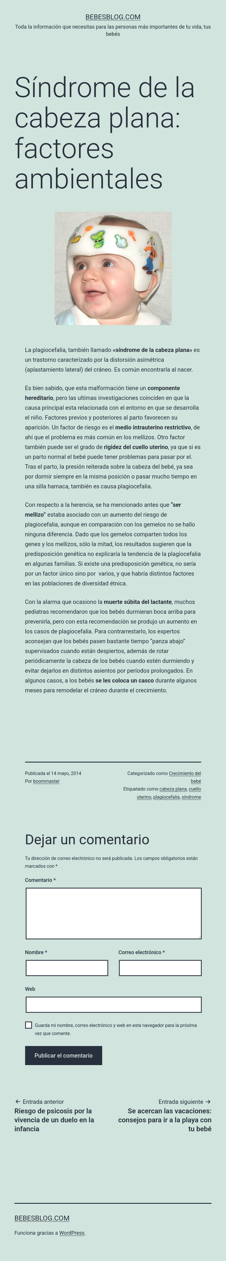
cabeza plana (173, 789)
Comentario (40, 880)
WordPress (71, 1233)
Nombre (36, 952)
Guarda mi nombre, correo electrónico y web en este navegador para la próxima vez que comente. (116, 1029)
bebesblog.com (113, 17)
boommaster (46, 781)
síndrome (191, 797)
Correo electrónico (141, 952)
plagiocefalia (166, 797)
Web (30, 989)
